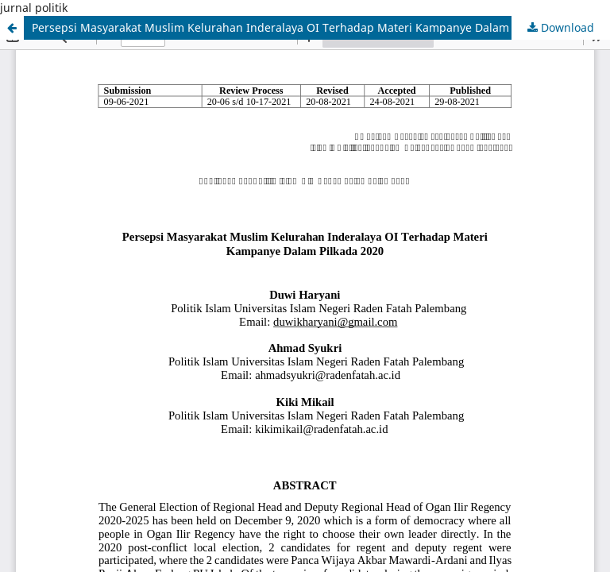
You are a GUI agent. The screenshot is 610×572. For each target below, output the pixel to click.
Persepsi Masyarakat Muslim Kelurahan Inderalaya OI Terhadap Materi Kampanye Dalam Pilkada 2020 (305, 27)
